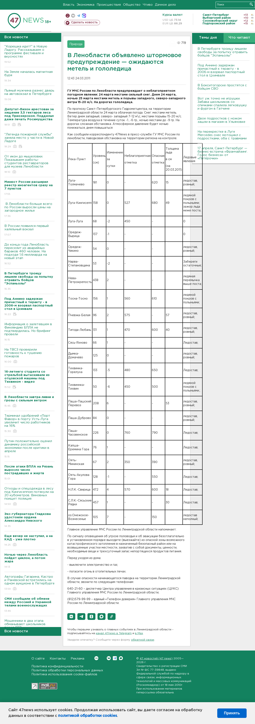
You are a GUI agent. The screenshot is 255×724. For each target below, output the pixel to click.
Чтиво (148, 4)
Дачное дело (165, 4)
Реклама (77, 658)
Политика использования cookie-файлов (64, 674)
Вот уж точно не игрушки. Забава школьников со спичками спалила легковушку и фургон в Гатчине (222, 103)
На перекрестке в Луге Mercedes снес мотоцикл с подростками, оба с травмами (222, 135)
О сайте (38, 658)
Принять (232, 713)
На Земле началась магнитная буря (29, 76)
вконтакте (73, 16)
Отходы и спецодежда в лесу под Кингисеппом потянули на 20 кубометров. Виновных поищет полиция (29, 496)
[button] (71, 616)
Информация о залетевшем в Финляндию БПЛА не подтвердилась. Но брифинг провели (29, 332)
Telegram (115, 658)
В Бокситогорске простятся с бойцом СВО (222, 87)
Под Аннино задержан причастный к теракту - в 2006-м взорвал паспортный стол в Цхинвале (221, 70)
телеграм (79, 16)
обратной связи (142, 640)
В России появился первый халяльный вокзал (29, 231)
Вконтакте (96, 658)
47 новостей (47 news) (156, 658)
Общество (132, 4)
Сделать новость (84, 22)
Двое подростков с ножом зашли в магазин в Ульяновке (221, 120)
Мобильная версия (68, 16)
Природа (75, 44)
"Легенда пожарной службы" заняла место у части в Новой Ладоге (29, 140)
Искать (251, 4)
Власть (68, 4)
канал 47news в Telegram (114, 633)
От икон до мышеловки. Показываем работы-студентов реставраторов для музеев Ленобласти (29, 164)
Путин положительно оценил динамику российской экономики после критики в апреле (29, 449)
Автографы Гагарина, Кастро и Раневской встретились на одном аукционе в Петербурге (29, 583)
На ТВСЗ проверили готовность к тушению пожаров (29, 356)
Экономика (85, 4)
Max (121, 658)
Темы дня (208, 37)
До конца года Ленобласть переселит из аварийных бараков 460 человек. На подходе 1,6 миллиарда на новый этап (29, 254)
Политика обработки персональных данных (67, 670)
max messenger (84, 16)
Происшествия (109, 4)
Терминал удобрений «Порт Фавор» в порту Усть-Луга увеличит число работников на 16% (29, 423)
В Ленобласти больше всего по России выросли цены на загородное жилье (29, 210)
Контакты (58, 658)
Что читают (239, 37)
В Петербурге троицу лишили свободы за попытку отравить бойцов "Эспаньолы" (223, 52)
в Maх (139, 633)
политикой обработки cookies (87, 715)
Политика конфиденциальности (57, 666)
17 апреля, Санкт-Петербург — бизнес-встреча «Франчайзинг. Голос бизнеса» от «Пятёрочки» (223, 153)
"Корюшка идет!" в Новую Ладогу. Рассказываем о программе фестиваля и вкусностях (29, 54)
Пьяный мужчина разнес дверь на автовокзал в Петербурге (29, 95)
